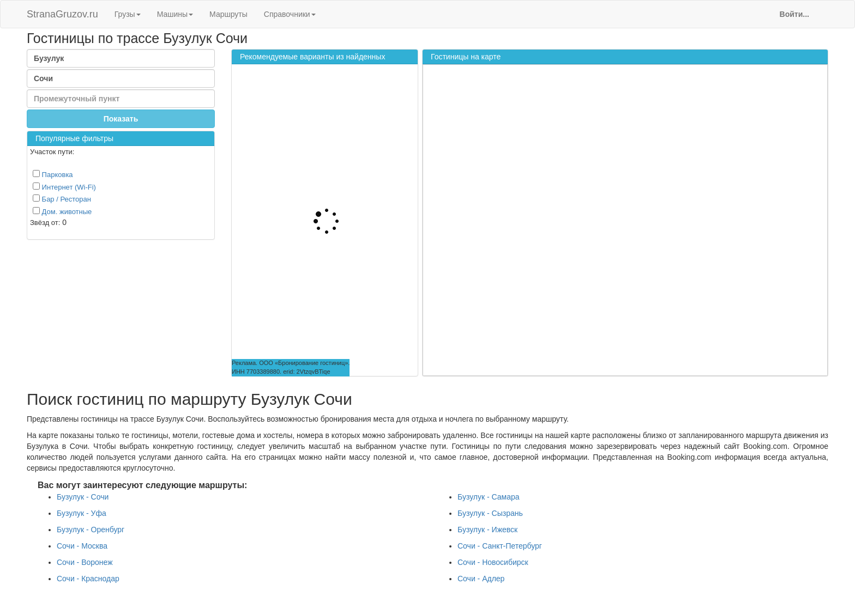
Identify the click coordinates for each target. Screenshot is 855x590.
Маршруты (228, 14)
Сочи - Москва (82, 546)
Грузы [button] (128, 14)
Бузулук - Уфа (81, 513)
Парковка (53, 174)
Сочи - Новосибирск (492, 562)
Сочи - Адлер (480, 578)
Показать (121, 118)
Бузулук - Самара (488, 496)
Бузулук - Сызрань (490, 513)
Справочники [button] (290, 14)
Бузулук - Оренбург (90, 529)
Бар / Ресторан (62, 198)
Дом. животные (62, 211)
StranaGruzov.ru (62, 14)
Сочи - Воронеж (85, 562)
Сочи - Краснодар (88, 578)
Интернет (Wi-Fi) (64, 187)
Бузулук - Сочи (83, 496)
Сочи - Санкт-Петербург (499, 546)
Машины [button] (175, 14)
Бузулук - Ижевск (487, 529)
